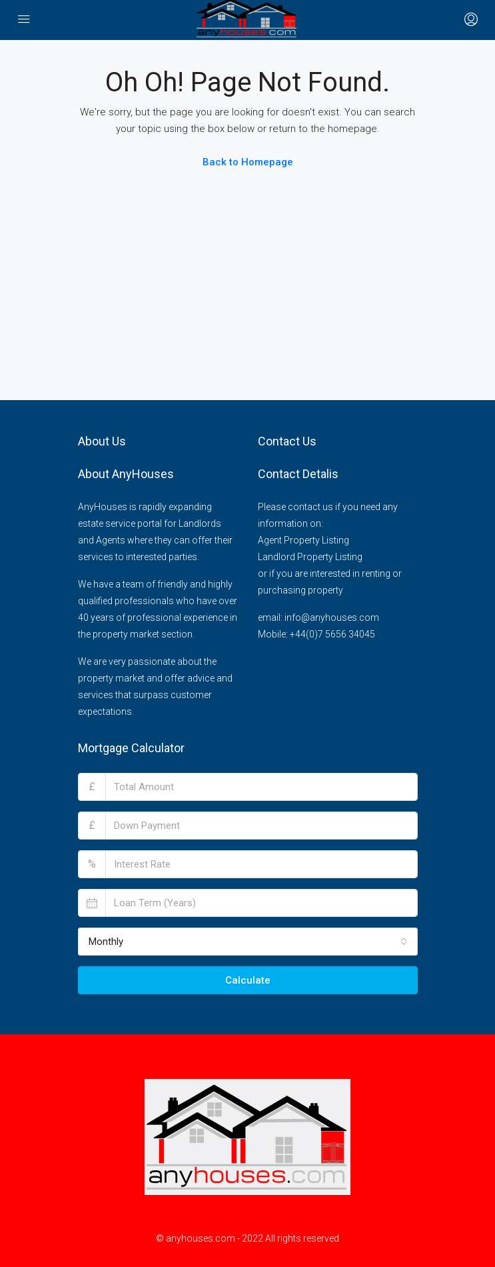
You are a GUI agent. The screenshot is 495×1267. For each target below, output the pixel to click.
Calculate (247, 980)
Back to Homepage (248, 162)
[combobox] (248, 942)
